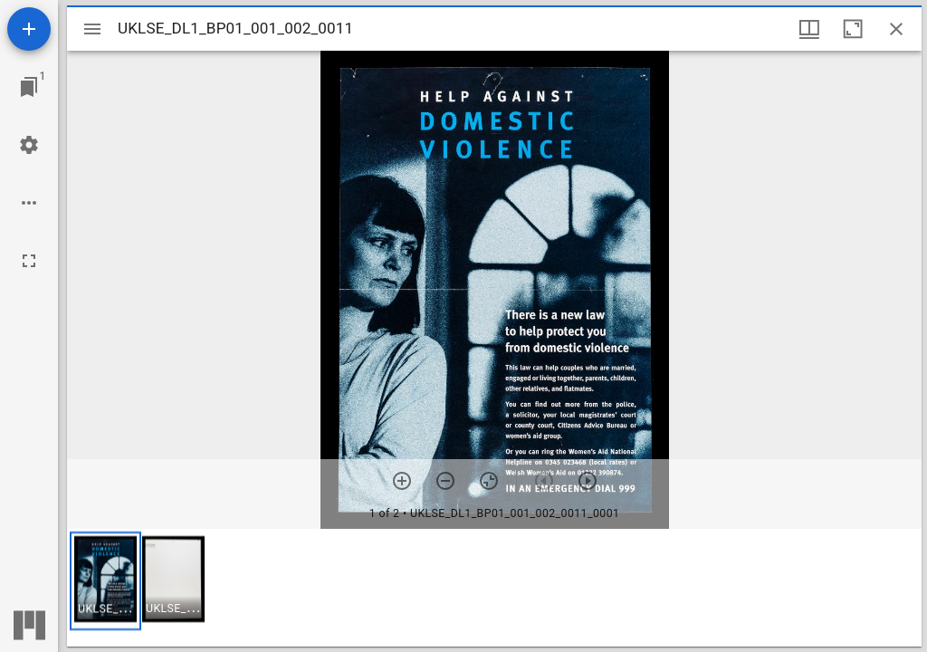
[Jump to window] (29, 87)
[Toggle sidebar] (92, 29)
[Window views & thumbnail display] (809, 29)
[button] (105, 581)
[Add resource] (29, 29)
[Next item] (587, 481)
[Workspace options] (29, 203)
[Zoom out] (445, 481)
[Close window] (896, 29)
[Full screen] (29, 261)
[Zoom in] (402, 481)
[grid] (494, 588)
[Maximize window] (852, 29)
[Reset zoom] (489, 481)
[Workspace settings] (29, 145)
